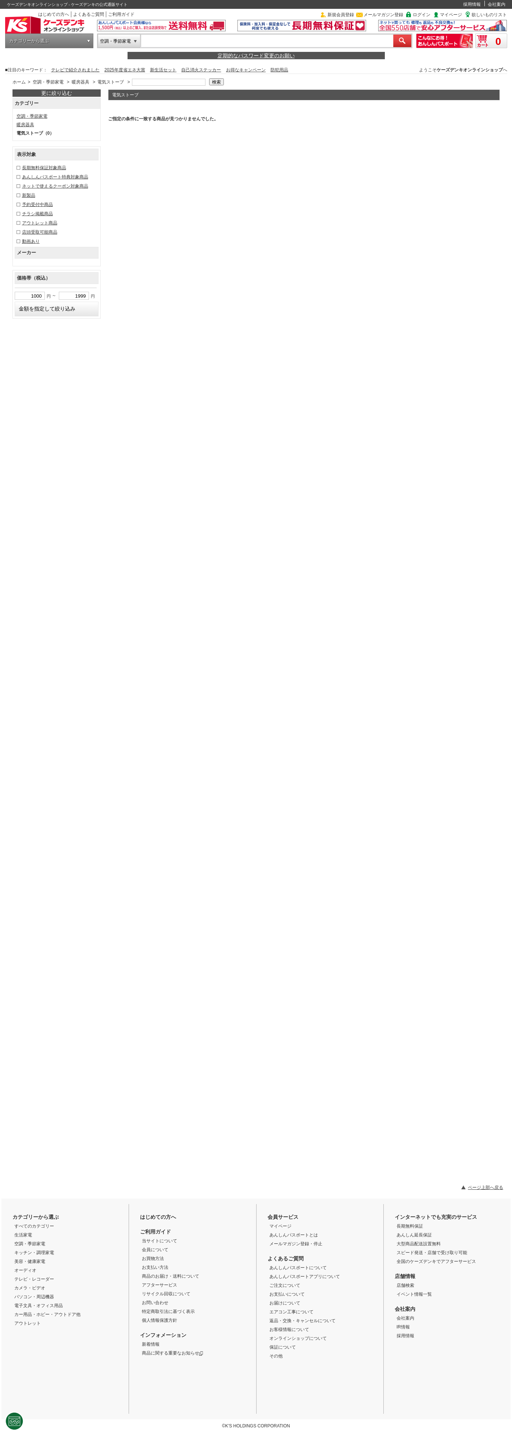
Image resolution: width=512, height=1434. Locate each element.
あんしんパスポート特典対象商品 (55, 177)
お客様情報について (289, 1329)
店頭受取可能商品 (39, 232)
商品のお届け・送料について (170, 1276)
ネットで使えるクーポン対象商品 (55, 186)
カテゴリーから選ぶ (29, 40)
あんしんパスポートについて (298, 1267)
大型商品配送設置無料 (419, 1243)
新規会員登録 (340, 14)
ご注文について (284, 1285)
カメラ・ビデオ (29, 1288)
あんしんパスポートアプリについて (304, 1276)
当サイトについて (159, 1240)
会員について (155, 1249)
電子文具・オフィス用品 (38, 1305)
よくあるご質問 (88, 14)
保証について (282, 1347)
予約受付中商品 (37, 204)
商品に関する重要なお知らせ (172, 1353)
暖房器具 (80, 82)
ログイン (421, 14)
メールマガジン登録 (383, 14)
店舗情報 (405, 1276)
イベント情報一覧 (414, 1294)
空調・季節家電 (115, 41)
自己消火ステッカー (201, 69)
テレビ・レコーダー (34, 1279)
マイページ (451, 14)
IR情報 (403, 1327)
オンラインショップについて (298, 1338)
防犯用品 (279, 69)
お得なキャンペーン (246, 69)
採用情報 (472, 4)
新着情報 (151, 1344)
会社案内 (496, 4)
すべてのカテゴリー (34, 1226)
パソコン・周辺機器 (34, 1296)
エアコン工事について (291, 1311)
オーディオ (25, 1270)
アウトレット (27, 1323)
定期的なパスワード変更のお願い (256, 55)
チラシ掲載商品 (37, 213)
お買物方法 (153, 1258)
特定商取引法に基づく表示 (168, 1311)
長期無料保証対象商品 (44, 167)
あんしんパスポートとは (293, 1235)
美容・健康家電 (29, 1261)
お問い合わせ (155, 1302)
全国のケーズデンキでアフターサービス (436, 1261)
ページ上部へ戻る (485, 1187)
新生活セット (163, 69)
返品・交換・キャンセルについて (302, 1320)
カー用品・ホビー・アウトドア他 (47, 1314)
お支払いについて (287, 1294)
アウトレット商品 (39, 223)
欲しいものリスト (489, 14)
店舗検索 (405, 1285)
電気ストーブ (110, 82)
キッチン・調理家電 (34, 1252)
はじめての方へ (53, 14)
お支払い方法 (155, 1267)
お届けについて (284, 1303)
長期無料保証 (410, 1226)
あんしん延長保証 (414, 1235)
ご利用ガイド (121, 14)
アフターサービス (159, 1285)
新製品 (28, 195)
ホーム (19, 82)
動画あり (31, 241)
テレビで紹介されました (75, 69)
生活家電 (23, 1235)
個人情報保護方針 (159, 1320)
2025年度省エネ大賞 (124, 69)
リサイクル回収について (166, 1293)
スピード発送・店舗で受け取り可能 (432, 1252)
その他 (276, 1356)
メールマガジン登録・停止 (295, 1243)
